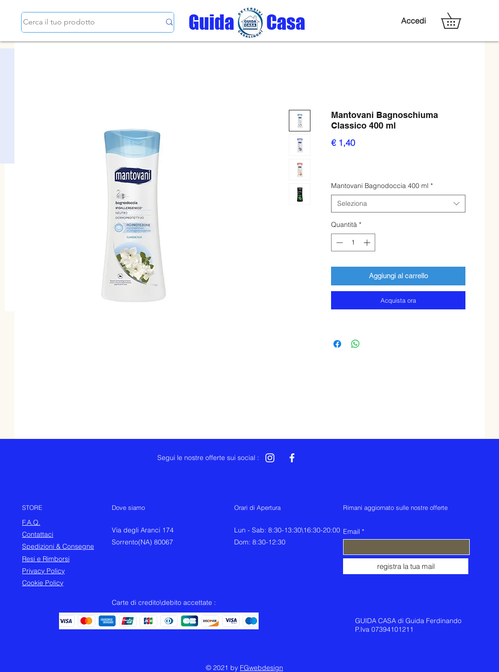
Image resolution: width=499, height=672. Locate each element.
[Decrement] (339, 242)
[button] (458, 20)
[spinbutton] (353, 242)
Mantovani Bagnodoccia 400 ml (382, 185)
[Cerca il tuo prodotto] (84, 22)
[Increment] (368, 242)
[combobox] (398, 204)
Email (351, 531)
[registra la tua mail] (405, 566)
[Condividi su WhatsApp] (355, 344)
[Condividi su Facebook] (337, 344)
